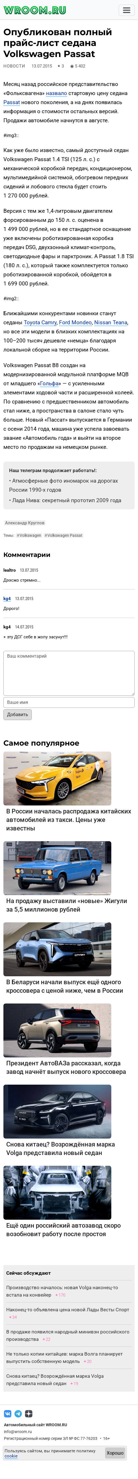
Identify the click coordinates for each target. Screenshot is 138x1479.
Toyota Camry (40, 322)
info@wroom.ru (18, 1431)
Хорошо (115, 1453)
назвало (56, 93)
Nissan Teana (110, 322)
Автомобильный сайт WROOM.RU (35, 1425)
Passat (11, 102)
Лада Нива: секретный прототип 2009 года (66, 500)
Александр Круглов (25, 522)
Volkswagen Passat (63, 535)
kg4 (7, 598)
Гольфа (49, 383)
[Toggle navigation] (127, 10)
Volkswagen (29, 535)
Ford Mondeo (75, 322)
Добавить (17, 714)
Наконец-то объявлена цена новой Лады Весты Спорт (67, 1309)
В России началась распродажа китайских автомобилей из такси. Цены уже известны (68, 820)
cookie (11, 1456)
